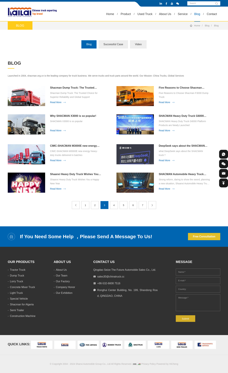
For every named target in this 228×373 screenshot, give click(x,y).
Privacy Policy (148, 364)
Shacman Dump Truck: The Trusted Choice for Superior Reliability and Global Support (72, 87)
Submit (185, 318)
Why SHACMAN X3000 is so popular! (73, 115)
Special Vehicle (19, 298)
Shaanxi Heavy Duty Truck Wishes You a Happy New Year (75, 180)
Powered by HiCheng (167, 364)
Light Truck (16, 293)
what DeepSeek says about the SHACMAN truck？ (181, 159)
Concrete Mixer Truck (22, 287)
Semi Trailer (17, 310)
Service (183, 14)
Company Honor (65, 287)
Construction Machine (22, 316)
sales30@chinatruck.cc (110, 276)
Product (126, 14)
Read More (55, 102)
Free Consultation (204, 236)
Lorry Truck (16, 281)
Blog (197, 14)
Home (110, 14)
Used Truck (144, 14)
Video (138, 44)
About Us (165, 14)
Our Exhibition (64, 293)
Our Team (61, 275)
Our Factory (63, 281)
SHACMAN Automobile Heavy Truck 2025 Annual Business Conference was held (183, 180)
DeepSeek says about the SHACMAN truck (182, 152)
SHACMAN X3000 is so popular (66, 121)
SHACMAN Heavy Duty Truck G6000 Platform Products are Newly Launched (183, 116)
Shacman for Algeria (22, 304)
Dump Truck (17, 275)
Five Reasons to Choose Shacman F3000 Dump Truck (180, 87)
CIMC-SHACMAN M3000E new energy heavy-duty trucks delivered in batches (74, 152)
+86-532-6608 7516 (108, 283)
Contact (212, 14)
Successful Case (113, 44)
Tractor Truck (17, 269)
